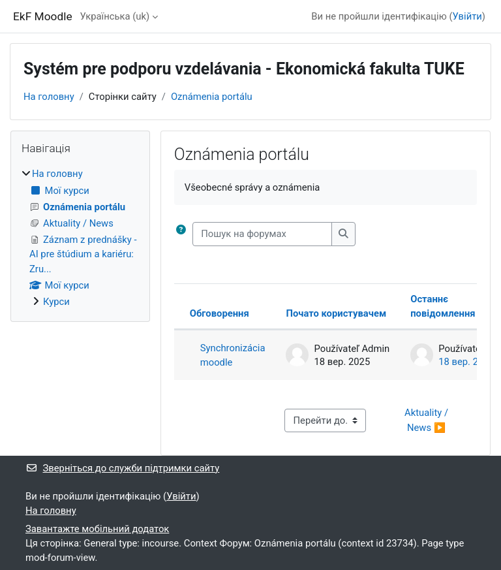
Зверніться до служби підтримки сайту (122, 468)
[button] (181, 233)
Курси (56, 302)
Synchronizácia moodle (233, 355)
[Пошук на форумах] (262, 233)
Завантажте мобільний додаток (97, 529)
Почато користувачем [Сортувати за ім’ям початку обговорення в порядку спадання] (336, 313)
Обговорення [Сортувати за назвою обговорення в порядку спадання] (219, 313)
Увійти (467, 16)
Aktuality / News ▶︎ (427, 420)
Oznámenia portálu (211, 97)
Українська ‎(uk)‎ (115, 16)
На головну (48, 97)
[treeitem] (80, 237)
